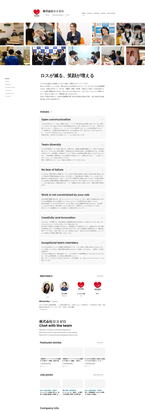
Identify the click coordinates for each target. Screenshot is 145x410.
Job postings (111, 13)
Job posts (8, 90)
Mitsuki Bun (44, 208)
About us (90, 13)
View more (100, 182)
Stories (103, 13)
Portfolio (7, 96)
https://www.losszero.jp (58, 15)
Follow (47, 15)
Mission (7, 78)
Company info (9, 93)
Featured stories (10, 87)
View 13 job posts (98, 281)
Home (84, 13)
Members (97, 13)
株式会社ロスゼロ (53, 11)
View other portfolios (86, 363)
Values (7, 81)
